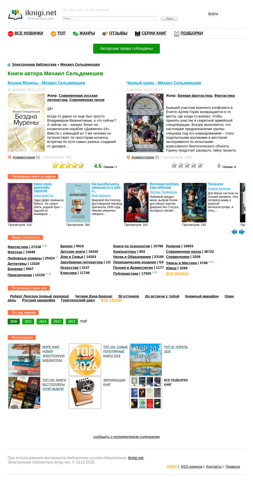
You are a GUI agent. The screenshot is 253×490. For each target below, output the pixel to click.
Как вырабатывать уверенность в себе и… (106, 187)
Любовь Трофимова (163, 192)
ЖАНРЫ (87, 33)
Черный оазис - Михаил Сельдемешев (163, 83)
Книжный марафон (202, 296)
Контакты (214, 467)
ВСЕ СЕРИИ (111, 300)
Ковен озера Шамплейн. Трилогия (43, 187)
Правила (233, 467)
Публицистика (125, 273)
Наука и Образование (132, 257)
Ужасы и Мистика (181, 263)
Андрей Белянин (219, 188)
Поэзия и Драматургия (133, 268)
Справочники (178, 257)
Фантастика (224, 96)
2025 (28, 321)
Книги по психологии (131, 246)
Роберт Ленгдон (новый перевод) (39, 296)
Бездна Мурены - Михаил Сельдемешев (46, 83)
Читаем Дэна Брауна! (93, 296)
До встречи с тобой (162, 296)
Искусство (69, 268)
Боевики (15, 269)
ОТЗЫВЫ (118, 33)
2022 (71, 321)
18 (49, 108)
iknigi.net (136, 458)
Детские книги (72, 252)
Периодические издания (134, 262)
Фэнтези (15, 252)
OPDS (172, 467)
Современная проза (87, 100)
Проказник (215, 184)
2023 (57, 321)
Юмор (171, 268)
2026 (13, 321)
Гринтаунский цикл (78, 300)
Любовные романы (25, 258)
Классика (68, 273)
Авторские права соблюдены (126, 48)
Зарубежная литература (81, 262)
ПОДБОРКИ (192, 33)
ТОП (61, 33)
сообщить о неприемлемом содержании (126, 437)
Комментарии (24, 157)
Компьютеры (124, 252)
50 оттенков (128, 296)
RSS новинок (191, 467)
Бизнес (66, 246)
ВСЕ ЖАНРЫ (177, 273)
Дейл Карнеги (101, 195)
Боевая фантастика (195, 96)
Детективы (17, 264)
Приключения (20, 275)
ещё (83, 321)
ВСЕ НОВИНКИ (29, 33)
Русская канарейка (38, 300)
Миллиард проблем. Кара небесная (164, 185)
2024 (42, 321)
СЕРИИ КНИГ (154, 33)
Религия (173, 246)
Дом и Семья (71, 257)
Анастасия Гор (44, 195)
